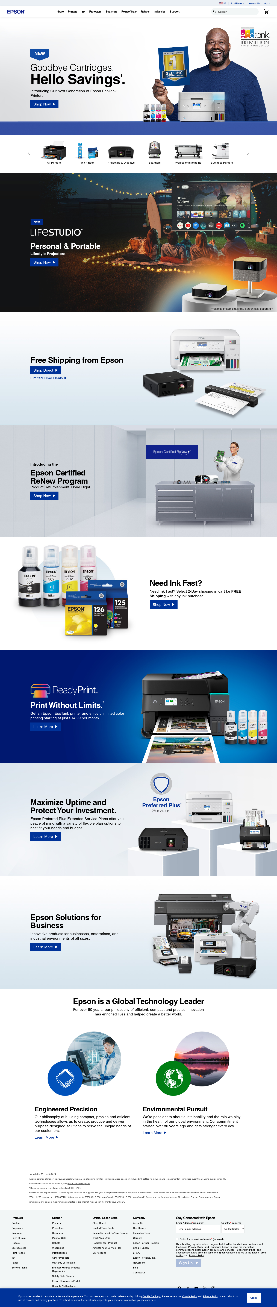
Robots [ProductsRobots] (16, 1242)
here (153, 1300)
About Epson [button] (237, 3)
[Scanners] (155, 152)
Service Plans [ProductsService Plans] (19, 1267)
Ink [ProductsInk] (13, 1257)
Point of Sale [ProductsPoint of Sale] (19, 1237)
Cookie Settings (152, 1296)
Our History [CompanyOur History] (139, 1228)
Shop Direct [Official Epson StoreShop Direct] (99, 1223)
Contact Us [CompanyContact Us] (139, 1272)
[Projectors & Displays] (121, 152)
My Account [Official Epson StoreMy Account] (99, 1252)
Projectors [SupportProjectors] (57, 1228)
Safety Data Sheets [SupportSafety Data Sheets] (63, 1276)
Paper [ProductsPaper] (15, 1262)
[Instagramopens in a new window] (213, 1288)
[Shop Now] (44, 104)
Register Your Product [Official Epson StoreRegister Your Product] (105, 1242)
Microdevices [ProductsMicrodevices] (19, 1247)
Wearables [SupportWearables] (58, 1247)
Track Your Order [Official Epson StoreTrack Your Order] (102, 1237)
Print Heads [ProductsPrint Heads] (18, 1252)
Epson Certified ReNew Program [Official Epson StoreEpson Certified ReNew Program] (111, 1233)
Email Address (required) (190, 1222)
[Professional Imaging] (188, 152)
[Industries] (159, 11)
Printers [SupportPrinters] (56, 1223)
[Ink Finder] (87, 152)
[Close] (254, 1298)
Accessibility (254, 3)
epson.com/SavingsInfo (78, 1183)
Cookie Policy (189, 1296)
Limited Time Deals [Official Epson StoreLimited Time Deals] (103, 1228)
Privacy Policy (195, 1247)
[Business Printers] (222, 152)
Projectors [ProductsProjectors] (17, 1228)
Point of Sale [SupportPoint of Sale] (59, 1237)
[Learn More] (45, 726)
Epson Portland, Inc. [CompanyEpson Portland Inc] (144, 1257)
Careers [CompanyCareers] (137, 1237)
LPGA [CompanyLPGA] (136, 1252)
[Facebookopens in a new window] (179, 1288)
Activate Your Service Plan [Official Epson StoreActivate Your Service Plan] (107, 1247)
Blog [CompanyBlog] (135, 1267)
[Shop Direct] (45, 370)
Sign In (267, 3)
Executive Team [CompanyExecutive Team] (142, 1233)
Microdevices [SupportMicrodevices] (59, 1252)
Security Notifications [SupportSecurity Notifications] (63, 1286)
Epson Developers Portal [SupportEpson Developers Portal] (66, 1281)
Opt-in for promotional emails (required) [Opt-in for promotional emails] (202, 1239)
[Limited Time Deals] (48, 378)
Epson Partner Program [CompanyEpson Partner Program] (146, 1242)
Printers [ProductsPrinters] (16, 1223)
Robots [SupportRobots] (56, 1242)
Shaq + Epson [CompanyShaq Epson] (141, 1247)
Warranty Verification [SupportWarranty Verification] (63, 1262)
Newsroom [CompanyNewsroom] (139, 1262)
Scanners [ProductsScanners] (17, 1233)
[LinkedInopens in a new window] (205, 1288)
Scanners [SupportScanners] (57, 1233)
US (222, 3)
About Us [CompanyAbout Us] (138, 1223)
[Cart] (266, 11)
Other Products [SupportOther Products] (60, 1257)
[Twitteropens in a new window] (188, 1288)
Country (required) (231, 1222)
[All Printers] (54, 152)
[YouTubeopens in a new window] (196, 1288)
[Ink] (83, 11)
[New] (60, 229)
